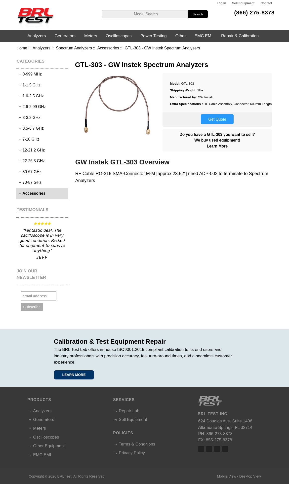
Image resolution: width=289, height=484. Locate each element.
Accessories (108, 48)
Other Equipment (49, 446)
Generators (65, 36)
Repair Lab (129, 411)
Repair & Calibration (240, 36)
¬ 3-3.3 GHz (29, 117)
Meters (90, 36)
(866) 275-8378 (254, 12)
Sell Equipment (243, 3)
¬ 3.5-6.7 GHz (30, 128)
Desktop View (250, 476)
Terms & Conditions (137, 444)
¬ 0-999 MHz (29, 74)
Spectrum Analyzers (74, 48)
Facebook (201, 449)
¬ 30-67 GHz (29, 172)
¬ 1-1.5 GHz (29, 85)
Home (21, 48)
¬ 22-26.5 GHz (31, 161)
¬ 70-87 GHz (29, 182)
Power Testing (153, 36)
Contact (266, 3)
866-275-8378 (219, 433)
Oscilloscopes (119, 36)
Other (180, 36)
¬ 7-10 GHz (28, 139)
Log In (221, 3)
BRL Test (64, 476)
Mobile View (226, 476)
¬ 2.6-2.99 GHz (31, 107)
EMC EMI (203, 36)
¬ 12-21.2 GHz (31, 150)
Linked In (217, 449)
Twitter (209, 449)
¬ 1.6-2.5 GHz (30, 96)
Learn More (217, 146)
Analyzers (41, 48)
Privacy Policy (132, 452)
